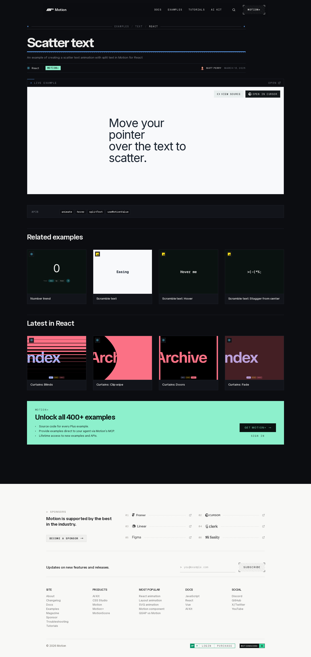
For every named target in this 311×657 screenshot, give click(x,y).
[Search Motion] (234, 9)
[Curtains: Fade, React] (254, 363)
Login (206, 645)
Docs (158, 9)
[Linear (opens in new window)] (159, 526)
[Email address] (209, 567)
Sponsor (52, 617)
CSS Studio (100, 600)
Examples (175, 9)
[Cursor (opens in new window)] (232, 515)
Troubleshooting (57, 621)
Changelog (53, 600)
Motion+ (254, 9)
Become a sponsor (66, 538)
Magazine (52, 613)
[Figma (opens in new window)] (159, 537)
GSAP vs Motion (150, 613)
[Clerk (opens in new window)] (232, 526)
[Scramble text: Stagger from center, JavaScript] (254, 277)
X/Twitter (238, 604)
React (189, 600)
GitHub (236, 600)
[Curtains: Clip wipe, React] (122, 363)
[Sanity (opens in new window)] (232, 537)
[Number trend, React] (56, 277)
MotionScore (101, 613)
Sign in (258, 435)
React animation (149, 596)
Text (139, 26)
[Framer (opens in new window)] (159, 515)
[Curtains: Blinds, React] (56, 363)
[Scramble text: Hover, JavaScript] (188, 277)
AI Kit (216, 9)
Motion (97, 604)
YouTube (237, 609)
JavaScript (192, 596)
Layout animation (150, 600)
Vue (188, 604)
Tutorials (197, 9)
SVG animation (149, 604)
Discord (237, 596)
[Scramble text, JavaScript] (122, 277)
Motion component (151, 609)
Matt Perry (214, 68)
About (50, 596)
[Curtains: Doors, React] (188, 363)
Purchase (224, 645)
